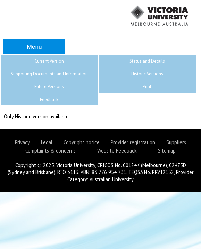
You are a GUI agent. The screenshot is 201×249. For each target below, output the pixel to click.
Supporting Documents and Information (49, 74)
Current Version (49, 61)
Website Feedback (117, 150)
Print (147, 87)
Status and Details (147, 61)
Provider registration (133, 142)
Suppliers (176, 142)
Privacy (22, 142)
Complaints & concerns (50, 150)
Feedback (49, 99)
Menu (34, 46)
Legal (46, 142)
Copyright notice (82, 142)
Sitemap (167, 150)
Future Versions (49, 87)
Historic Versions (147, 74)
